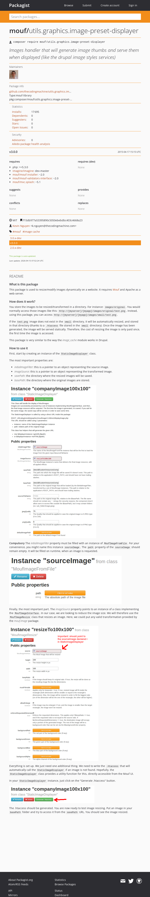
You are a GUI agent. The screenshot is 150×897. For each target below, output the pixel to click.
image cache (32, 231)
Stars (15, 123)
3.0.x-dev (15, 238)
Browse (68, 5)
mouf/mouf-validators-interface (32, 178)
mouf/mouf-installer (25, 174)
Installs (16, 112)
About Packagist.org (20, 880)
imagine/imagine (23, 171)
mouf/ (19, 30)
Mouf (116, 289)
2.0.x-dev (15, 248)
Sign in (133, 5)
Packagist (19, 5)
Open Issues (19, 127)
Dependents (19, 115)
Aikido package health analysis (31, 144)
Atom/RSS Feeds (18, 884)
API (10, 890)
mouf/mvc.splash (23, 182)
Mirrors (13, 895)
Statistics (60, 880)
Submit (87, 5)
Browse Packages (65, 884)
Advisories (18, 140)
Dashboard (61, 895)
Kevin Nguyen (21, 226)
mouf (17, 231)
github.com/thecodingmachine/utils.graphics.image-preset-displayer (52, 91)
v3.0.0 (13, 243)
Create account (110, 5)
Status (58, 890)
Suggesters (19, 119)
